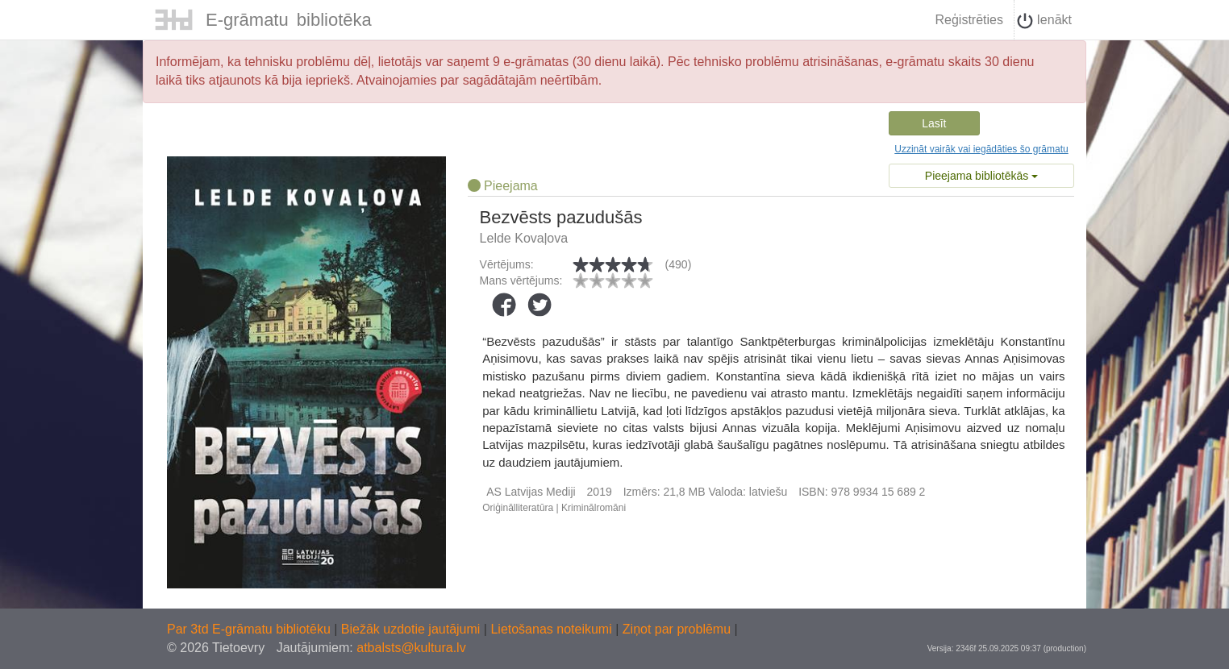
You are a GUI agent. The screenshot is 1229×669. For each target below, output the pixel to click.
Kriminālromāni (593, 507)
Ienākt (1044, 21)
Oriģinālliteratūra (517, 507)
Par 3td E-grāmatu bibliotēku (250, 629)
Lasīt (934, 123)
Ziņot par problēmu (677, 629)
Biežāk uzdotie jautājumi (412, 629)
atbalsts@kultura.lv (410, 647)
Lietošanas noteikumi (552, 629)
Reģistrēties (968, 20)
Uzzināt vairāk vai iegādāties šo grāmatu (981, 149)
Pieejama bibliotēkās (981, 175)
